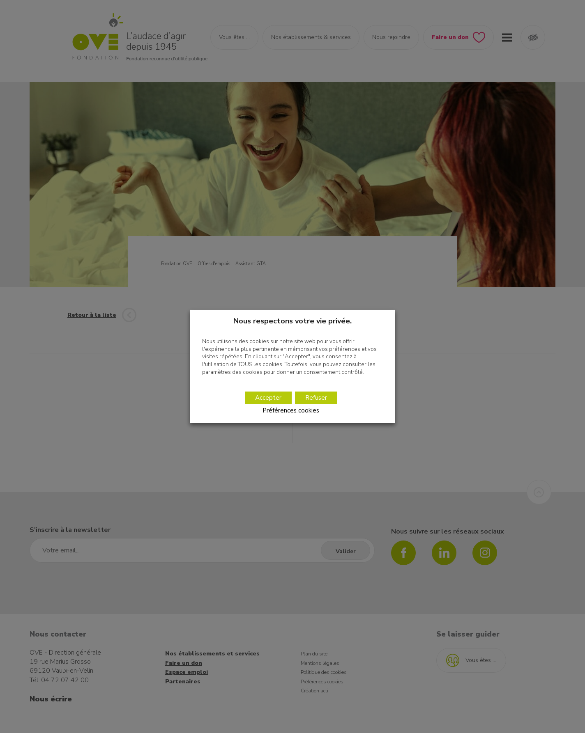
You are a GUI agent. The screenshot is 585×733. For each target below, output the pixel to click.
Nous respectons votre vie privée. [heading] (292, 321)
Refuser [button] (316, 398)
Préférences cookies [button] (291, 410)
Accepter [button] (268, 398)
